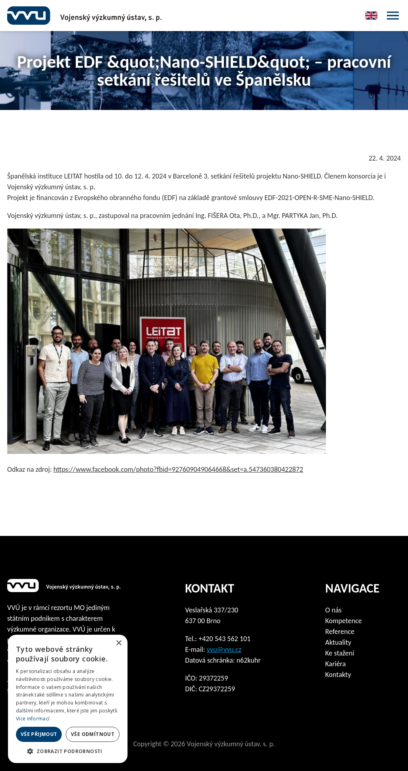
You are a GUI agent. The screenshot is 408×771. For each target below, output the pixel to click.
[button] (68, 751)
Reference (339, 631)
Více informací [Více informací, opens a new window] (32, 718)
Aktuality (338, 642)
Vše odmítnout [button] (92, 734)
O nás (333, 610)
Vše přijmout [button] (39, 734)
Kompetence (343, 620)
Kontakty (338, 674)
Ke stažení (339, 653)
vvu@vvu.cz (224, 649)
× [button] (119, 643)
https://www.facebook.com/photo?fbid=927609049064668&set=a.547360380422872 (178, 469)
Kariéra (335, 663)
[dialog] (68, 699)
